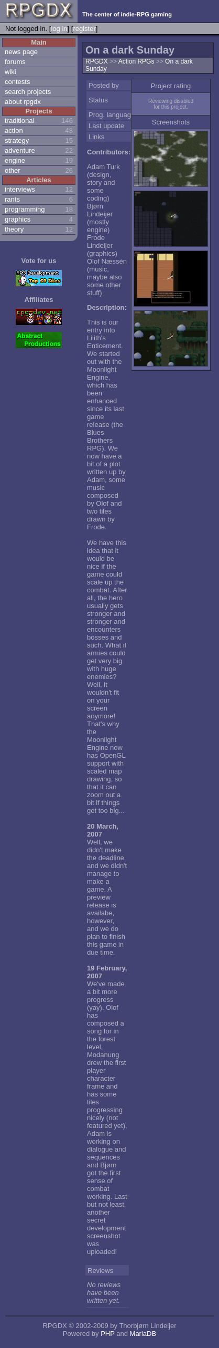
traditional (19, 120)
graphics (17, 219)
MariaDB (143, 1333)
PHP (108, 1333)
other (12, 170)
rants (12, 199)
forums (15, 62)
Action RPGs (137, 61)
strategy (17, 140)
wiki (10, 72)
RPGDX (96, 61)
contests (17, 82)
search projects (28, 92)
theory (14, 229)
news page (21, 52)
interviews (20, 189)
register (84, 29)
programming (25, 209)
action (14, 130)
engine (15, 160)
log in (59, 29)
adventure (20, 150)
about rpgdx (23, 102)
